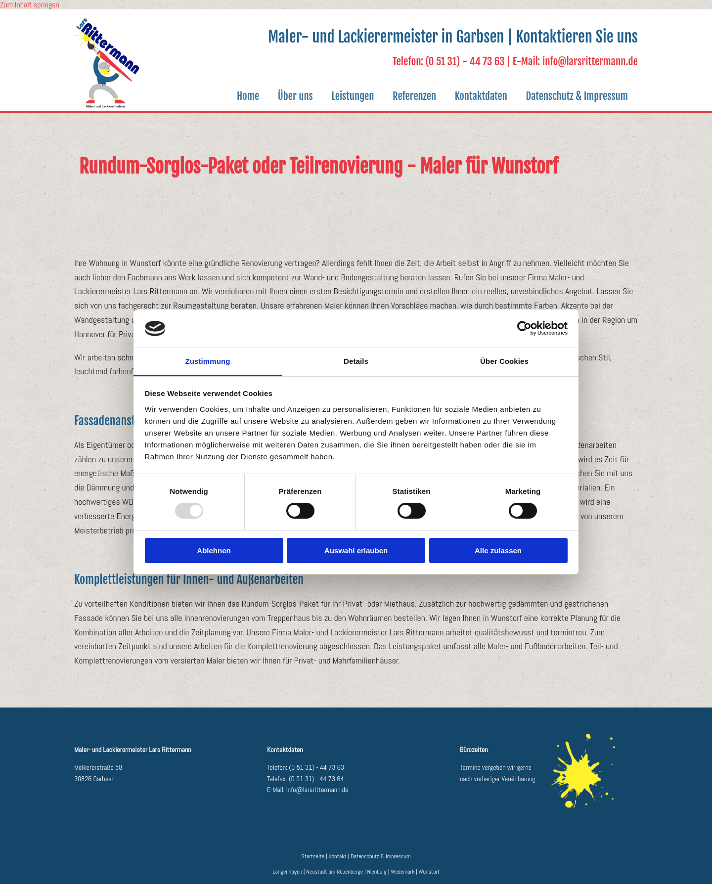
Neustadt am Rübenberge (334, 872)
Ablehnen (213, 550)
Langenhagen (288, 872)
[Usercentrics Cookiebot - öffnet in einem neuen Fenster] (524, 328)
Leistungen (345, 95)
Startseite (313, 856)
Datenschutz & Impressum (576, 95)
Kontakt (337, 856)
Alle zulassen (498, 550)
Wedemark (402, 872)
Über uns (286, 95)
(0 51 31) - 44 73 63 (316, 767)
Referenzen (409, 95)
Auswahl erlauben (356, 550)
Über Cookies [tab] (504, 361)
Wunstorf (429, 872)
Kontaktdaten (477, 95)
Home (236, 95)
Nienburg (377, 872)
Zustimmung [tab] (207, 361)
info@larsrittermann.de (317, 789)
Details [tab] (356, 361)
